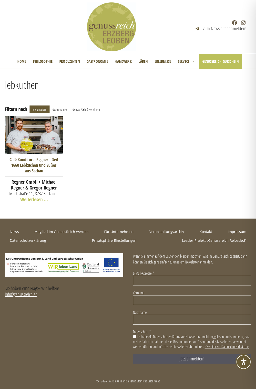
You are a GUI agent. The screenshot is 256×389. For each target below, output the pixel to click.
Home (21, 61)
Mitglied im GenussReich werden (61, 231)
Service (188, 61)
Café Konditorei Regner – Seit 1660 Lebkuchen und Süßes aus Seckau (34, 165)
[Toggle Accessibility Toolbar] (243, 361)
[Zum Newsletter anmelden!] (220, 29)
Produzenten (69, 61)
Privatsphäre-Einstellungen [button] (114, 240)
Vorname (138, 292)
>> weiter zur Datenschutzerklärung (227, 346)
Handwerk (123, 61)
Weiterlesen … (34, 199)
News (14, 231)
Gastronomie (97, 61)
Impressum (237, 231)
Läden (143, 61)
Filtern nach (16, 109)
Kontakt (206, 231)
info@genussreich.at (21, 294)
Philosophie (42, 61)
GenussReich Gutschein (220, 61)
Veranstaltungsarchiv (166, 231)
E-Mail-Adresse (143, 273)
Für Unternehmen (118, 231)
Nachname (140, 312)
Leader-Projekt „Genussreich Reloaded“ (214, 240)
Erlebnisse (162, 61)
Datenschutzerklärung (28, 240)
